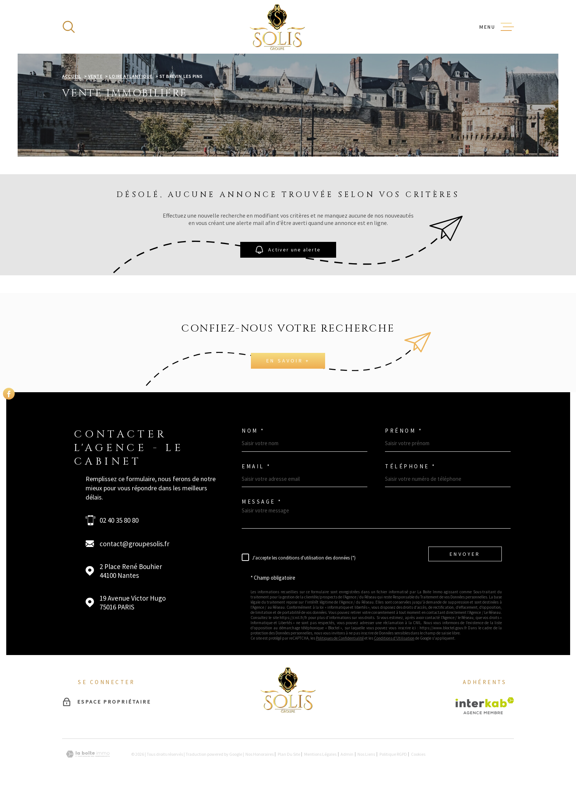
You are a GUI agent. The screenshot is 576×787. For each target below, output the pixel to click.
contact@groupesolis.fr (134, 543)
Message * (262, 501)
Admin (347, 754)
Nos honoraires (259, 754)
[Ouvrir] (68, 26)
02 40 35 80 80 (119, 520)
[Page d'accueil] (277, 27)
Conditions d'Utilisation (394, 638)
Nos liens (366, 754)
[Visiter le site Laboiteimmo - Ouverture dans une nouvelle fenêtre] (88, 754)
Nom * (253, 430)
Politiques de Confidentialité (340, 638)
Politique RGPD (393, 754)
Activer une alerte (288, 250)
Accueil (71, 76)
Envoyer (465, 553)
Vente (95, 76)
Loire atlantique (130, 76)
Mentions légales (320, 754)
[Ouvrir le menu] (496, 26)
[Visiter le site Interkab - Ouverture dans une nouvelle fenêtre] (485, 705)
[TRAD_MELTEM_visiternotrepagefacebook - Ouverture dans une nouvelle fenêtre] (9, 394)
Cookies (418, 754)
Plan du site (289, 754)
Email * (256, 466)
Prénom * (403, 430)
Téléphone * (410, 466)
